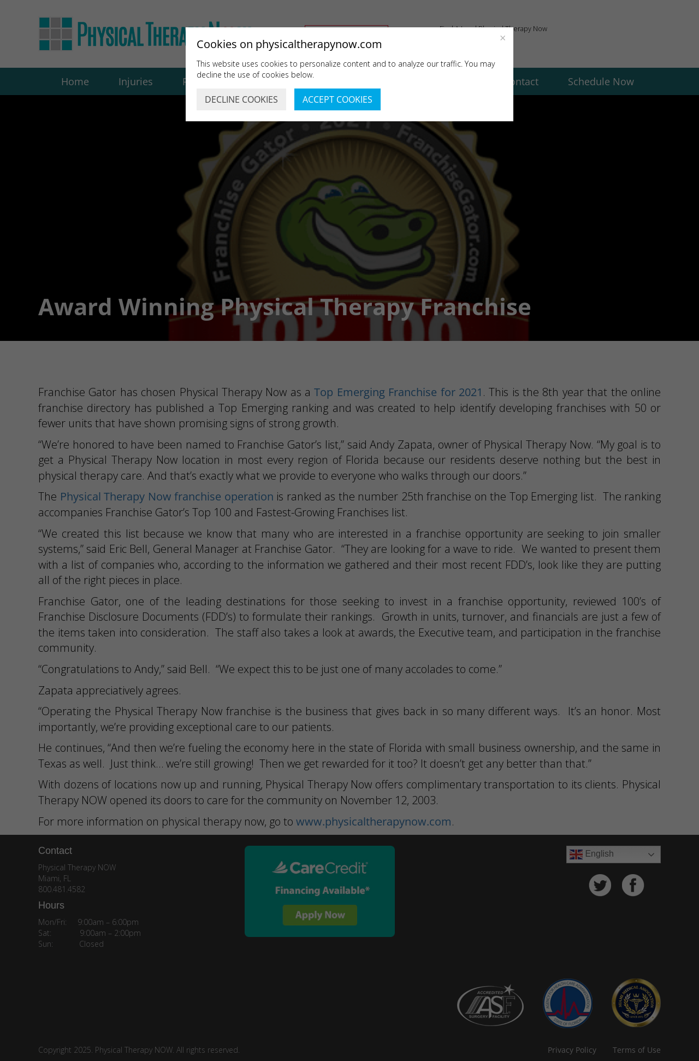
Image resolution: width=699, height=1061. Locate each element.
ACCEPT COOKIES (337, 99)
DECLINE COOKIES (241, 99)
